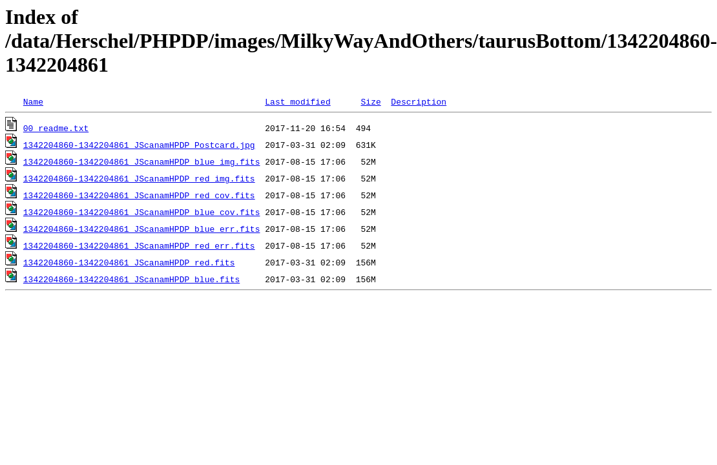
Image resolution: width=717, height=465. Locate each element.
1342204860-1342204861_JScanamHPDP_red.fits (129, 262)
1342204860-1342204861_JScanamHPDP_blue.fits (131, 279)
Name (33, 101)
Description (418, 101)
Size (370, 101)
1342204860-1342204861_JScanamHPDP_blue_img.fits (141, 161)
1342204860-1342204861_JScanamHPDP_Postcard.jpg (139, 144)
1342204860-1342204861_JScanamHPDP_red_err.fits (139, 245)
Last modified (297, 101)
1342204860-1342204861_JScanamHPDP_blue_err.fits (141, 228)
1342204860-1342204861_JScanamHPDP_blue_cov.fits (141, 212)
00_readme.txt (55, 128)
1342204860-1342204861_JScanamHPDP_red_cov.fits (139, 195)
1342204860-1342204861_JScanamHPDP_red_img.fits (139, 178)
